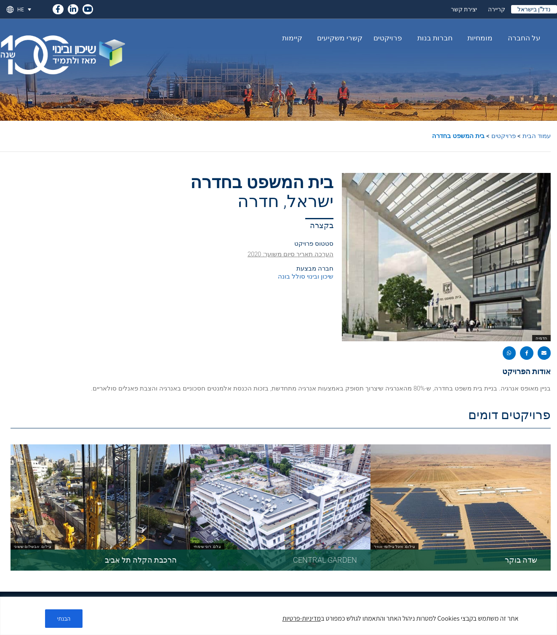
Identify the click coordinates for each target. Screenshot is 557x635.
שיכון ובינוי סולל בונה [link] (305, 276)
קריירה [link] (496, 9)
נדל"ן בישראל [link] (534, 9)
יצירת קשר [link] (464, 9)
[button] (544, 353)
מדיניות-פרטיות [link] (301, 618)
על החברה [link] (522, 38)
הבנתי (64, 618)
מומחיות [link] (478, 38)
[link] (57, 7)
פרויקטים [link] (387, 38)
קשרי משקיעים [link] (337, 38)
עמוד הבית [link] (536, 136)
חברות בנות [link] (433, 38)
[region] (278, 616)
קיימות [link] (292, 38)
